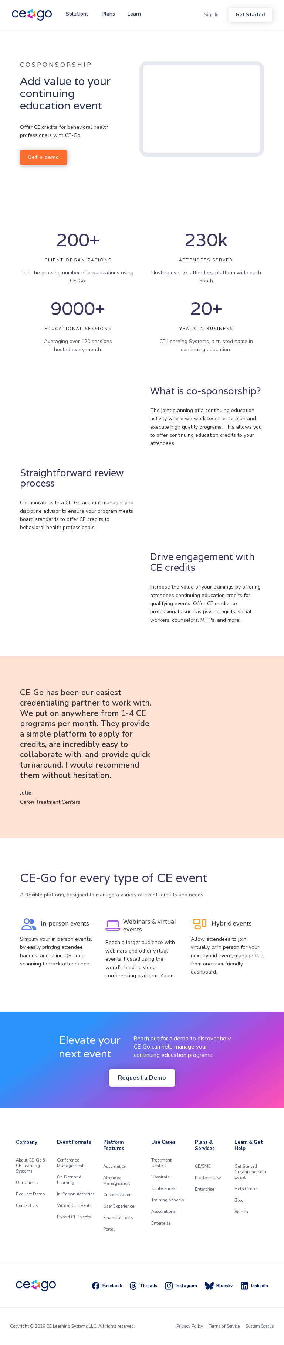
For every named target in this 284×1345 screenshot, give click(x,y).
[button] (78, 14)
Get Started (250, 14)
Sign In (211, 14)
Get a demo (43, 157)
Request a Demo (142, 1078)
